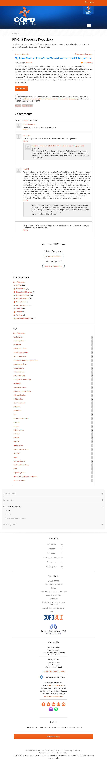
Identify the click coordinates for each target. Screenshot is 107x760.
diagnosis (17, 407)
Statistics (19, 308)
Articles (19, 285)
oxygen (16, 426)
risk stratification (20, 395)
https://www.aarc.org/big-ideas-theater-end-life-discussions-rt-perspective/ (51, 99)
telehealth (17, 383)
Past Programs (51, 566)
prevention (17, 410)
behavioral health (20, 387)
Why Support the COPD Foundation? (53, 592)
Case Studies (21, 289)
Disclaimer (49, 751)
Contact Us (53, 599)
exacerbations (19, 368)
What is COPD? (53, 581)
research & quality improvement (25, 476)
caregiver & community (22, 379)
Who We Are (51, 544)
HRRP (15, 414)
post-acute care (19, 376)
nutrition (17, 434)
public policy (18, 399)
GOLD (15, 469)
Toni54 (26, 169)
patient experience (20, 364)
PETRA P (26, 135)
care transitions (19, 461)
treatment (17, 345)
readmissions (18, 445)
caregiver (17, 453)
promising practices (21, 352)
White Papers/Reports (24, 318)
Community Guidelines (72, 751)
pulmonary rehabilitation (22, 391)
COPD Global (51, 553)
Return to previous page (83, 54)
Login (92, 2)
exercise (17, 422)
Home (14, 33)
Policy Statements (22, 298)
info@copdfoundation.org (53, 696)
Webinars (29, 63)
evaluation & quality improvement (26, 360)
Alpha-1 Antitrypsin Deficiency (54, 608)
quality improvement (21, 449)
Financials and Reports (51, 558)
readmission (18, 337)
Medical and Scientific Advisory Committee (53, 603)
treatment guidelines (21, 465)
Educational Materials (24, 292)
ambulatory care (19, 403)
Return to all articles (22, 54)
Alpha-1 (16, 441)
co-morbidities (19, 372)
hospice (18, 106)
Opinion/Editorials (22, 295)
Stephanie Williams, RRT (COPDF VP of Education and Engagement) (58, 146)
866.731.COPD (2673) (56, 685)
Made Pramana (29, 124)
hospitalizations (19, 480)
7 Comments (86, 63)
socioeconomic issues (21, 418)
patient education (20, 348)
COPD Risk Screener (53, 595)
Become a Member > (53, 256)
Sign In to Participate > (53, 266)
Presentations (21, 302)
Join (86, 2)
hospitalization (19, 341)
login (26, 120)
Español (53, 611)
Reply (25, 129)
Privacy (58, 751)
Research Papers (22, 305)
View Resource (21, 88)
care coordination (20, 356)
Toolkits (19, 312)
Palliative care (27, 106)
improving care (19, 472)
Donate (88, 10)
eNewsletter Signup (53, 736)
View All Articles (19, 282)
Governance (51, 562)
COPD (15, 457)
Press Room (51, 549)
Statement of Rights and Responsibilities (53, 753)
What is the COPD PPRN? (53, 584)
